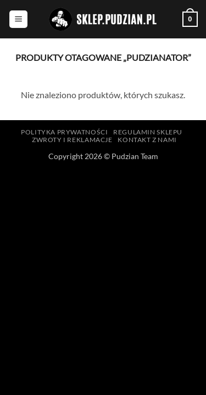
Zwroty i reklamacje (72, 140)
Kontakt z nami (147, 140)
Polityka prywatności (64, 132)
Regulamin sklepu (147, 132)
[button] (18, 19)
